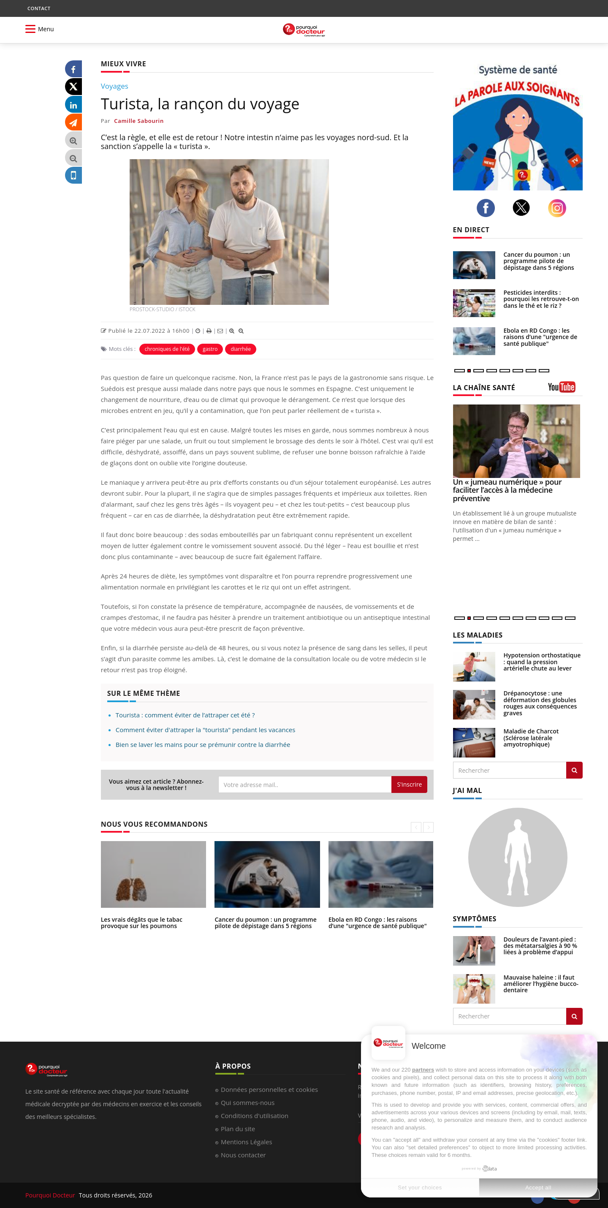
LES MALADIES (478, 635)
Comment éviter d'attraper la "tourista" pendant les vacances (206, 729)
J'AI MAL (467, 790)
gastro (210, 349)
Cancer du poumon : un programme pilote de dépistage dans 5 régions (265, 922)
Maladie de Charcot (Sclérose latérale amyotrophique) (531, 737)
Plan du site (238, 1128)
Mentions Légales (246, 1141)
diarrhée (241, 349)
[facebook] (488, 208)
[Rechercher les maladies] (574, 770)
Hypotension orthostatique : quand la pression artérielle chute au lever (542, 661)
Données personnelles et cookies (269, 1089)
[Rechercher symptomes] (574, 1016)
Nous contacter (243, 1155)
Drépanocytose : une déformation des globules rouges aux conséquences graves (540, 703)
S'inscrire (409, 784)
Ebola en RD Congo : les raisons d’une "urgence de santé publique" (377, 922)
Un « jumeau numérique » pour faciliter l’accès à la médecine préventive (507, 490)
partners (423, 1070)
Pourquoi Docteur (51, 1195)
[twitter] (523, 207)
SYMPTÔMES (475, 918)
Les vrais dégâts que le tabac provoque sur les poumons (141, 922)
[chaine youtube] (565, 390)
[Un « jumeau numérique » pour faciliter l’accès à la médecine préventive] (518, 441)
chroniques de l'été (167, 349)
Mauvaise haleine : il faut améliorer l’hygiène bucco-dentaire (541, 983)
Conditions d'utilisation (254, 1115)
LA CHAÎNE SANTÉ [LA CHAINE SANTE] (484, 387)
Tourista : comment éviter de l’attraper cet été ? (185, 715)
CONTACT (38, 8)
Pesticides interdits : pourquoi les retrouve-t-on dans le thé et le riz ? (541, 298)
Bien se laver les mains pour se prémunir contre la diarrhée (203, 744)
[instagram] (559, 208)
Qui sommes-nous (247, 1102)
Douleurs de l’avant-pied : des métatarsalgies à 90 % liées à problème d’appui (541, 945)
